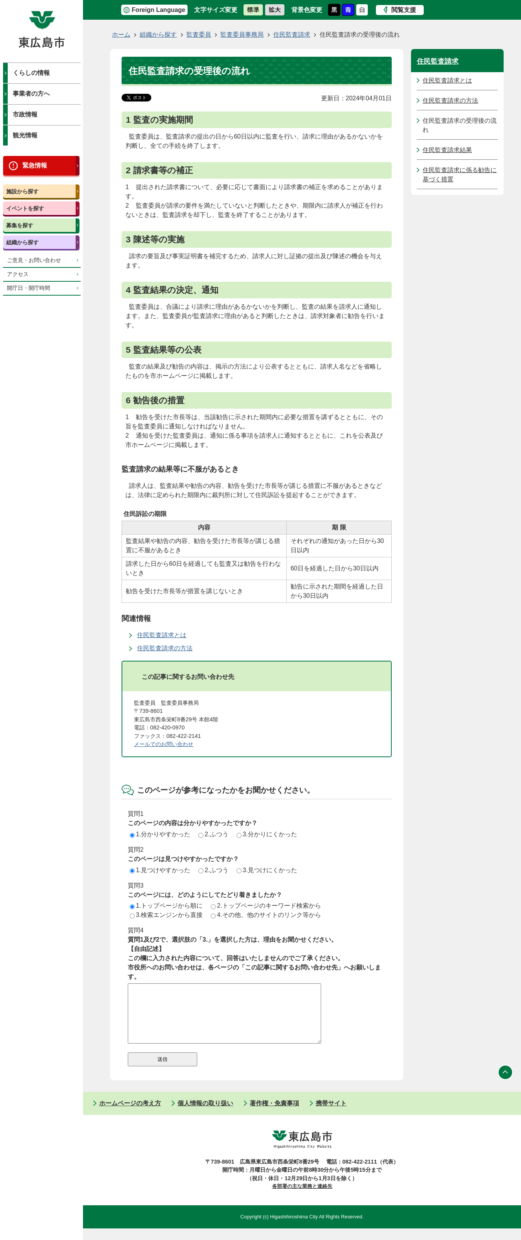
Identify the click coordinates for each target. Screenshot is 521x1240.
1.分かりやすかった (160, 834)
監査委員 (198, 34)
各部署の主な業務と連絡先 (302, 1198)
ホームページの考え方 (130, 1114)
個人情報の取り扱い (205, 1114)
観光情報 (25, 135)
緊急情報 (34, 165)
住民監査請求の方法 (165, 648)
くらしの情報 (31, 72)
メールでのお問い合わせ (163, 744)
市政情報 (25, 114)
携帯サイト (331, 1114)
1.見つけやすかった (160, 870)
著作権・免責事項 (274, 1114)
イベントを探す (25, 208)
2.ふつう (213, 834)
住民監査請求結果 (447, 150)
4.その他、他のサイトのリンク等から (266, 915)
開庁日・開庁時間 (28, 288)
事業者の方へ (31, 93)
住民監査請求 (291, 34)
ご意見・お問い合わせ (34, 260)
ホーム (121, 34)
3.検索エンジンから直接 (166, 915)
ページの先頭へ (505, 1084)
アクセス (18, 274)
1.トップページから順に (166, 905)
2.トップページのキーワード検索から (266, 905)
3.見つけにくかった (267, 870)
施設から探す (22, 191)
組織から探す (22, 242)
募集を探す (19, 225)
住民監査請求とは (161, 635)
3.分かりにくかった (267, 834)
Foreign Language (158, 10)
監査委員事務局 (242, 34)
